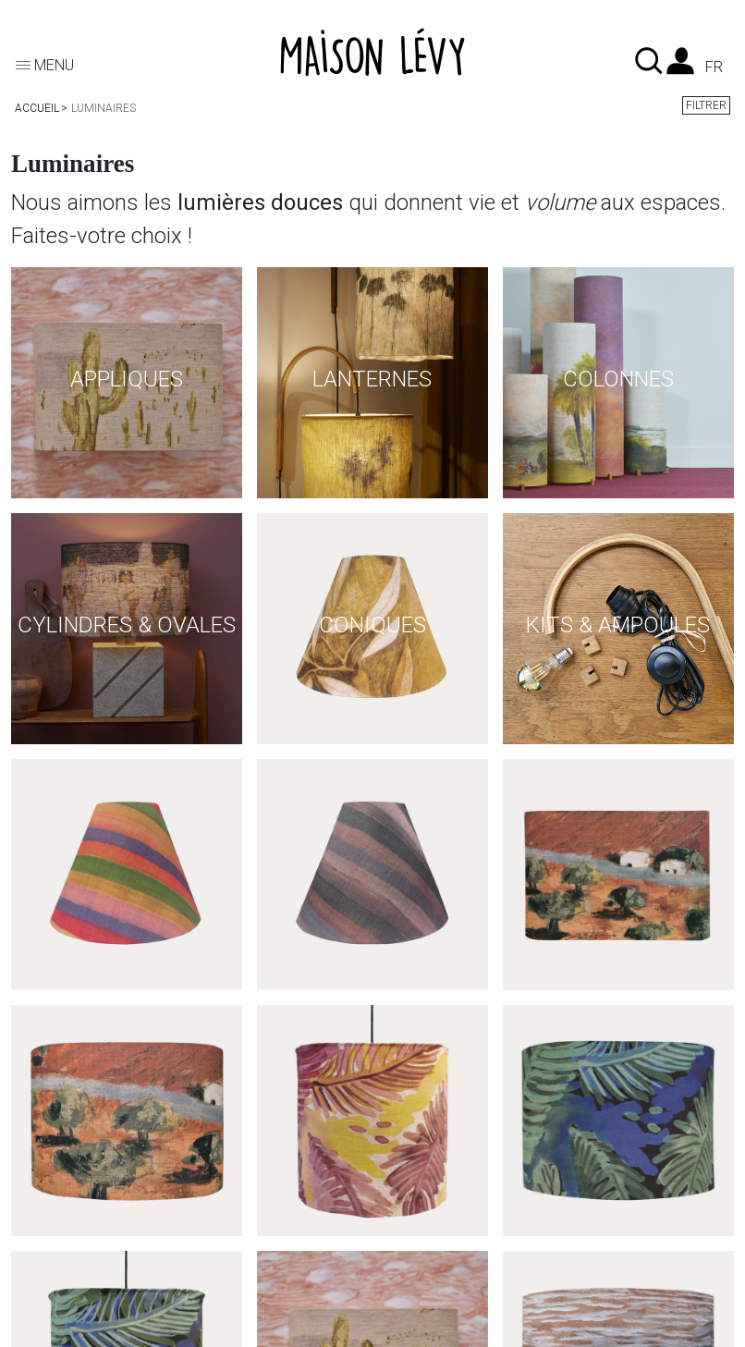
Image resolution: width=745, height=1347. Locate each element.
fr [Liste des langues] (714, 67)
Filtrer (706, 105)
